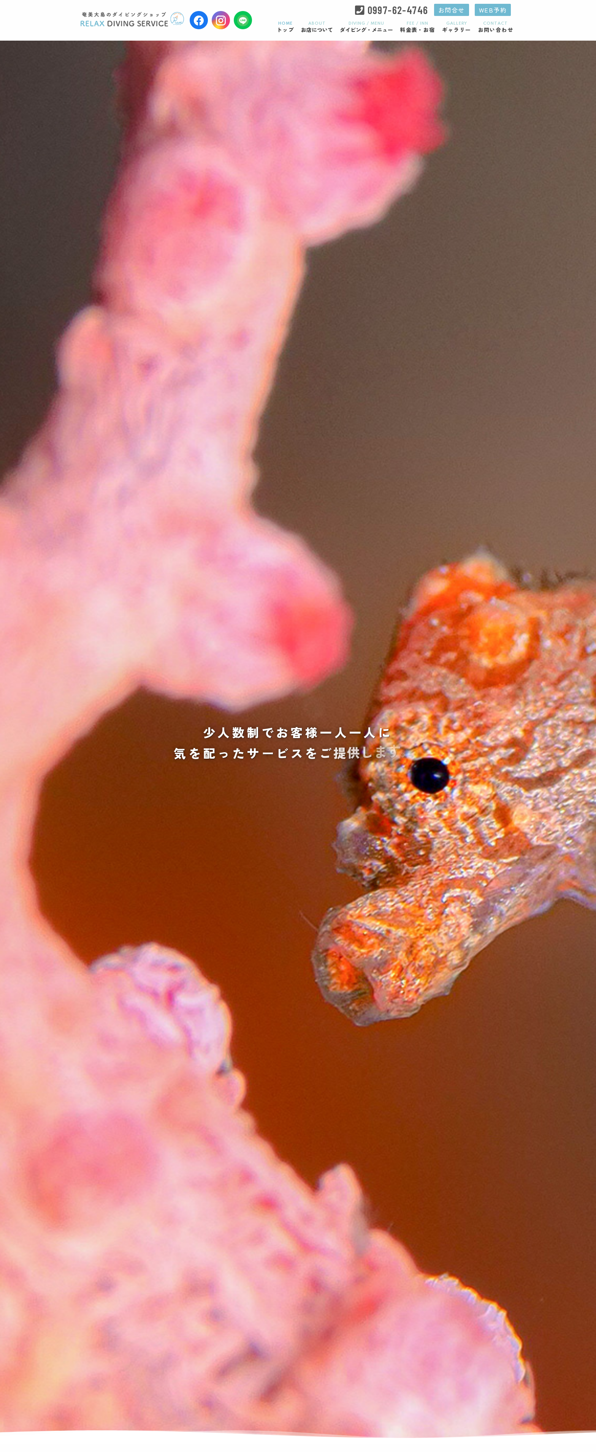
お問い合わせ (496, 27)
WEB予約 (493, 9)
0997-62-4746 (398, 10)
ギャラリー (457, 27)
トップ (285, 27)
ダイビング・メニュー (366, 27)
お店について (317, 27)
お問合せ (451, 9)
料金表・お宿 (417, 27)
